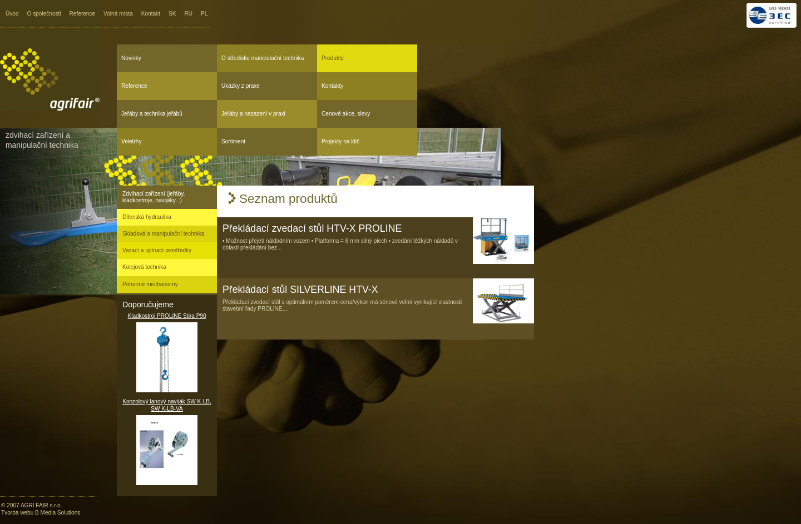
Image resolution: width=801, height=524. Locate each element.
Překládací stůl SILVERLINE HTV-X (300, 289)
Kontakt (150, 14)
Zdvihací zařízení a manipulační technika (42, 140)
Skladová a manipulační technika (163, 234)
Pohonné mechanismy (150, 284)
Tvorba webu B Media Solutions (40, 513)
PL (204, 14)
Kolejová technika (144, 267)
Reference (83, 14)
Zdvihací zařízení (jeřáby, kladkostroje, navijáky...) (153, 197)
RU (188, 14)
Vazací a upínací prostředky (156, 250)
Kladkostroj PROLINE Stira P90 (166, 352)
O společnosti (44, 14)
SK (172, 14)
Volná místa (118, 14)
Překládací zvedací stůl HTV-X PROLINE (312, 228)
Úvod (12, 14)
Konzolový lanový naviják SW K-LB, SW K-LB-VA (166, 441)
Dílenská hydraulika (146, 217)
